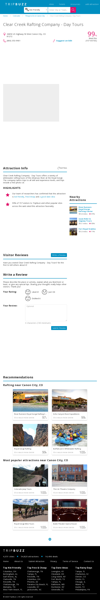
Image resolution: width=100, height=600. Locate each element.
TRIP (16, 4)
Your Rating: (10, 291)
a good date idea (47, 196)
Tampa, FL (32, 574)
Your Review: (10, 305)
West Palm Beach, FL (13, 589)
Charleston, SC (82, 574)
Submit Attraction (37, 561)
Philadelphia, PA (82, 589)
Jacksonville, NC (34, 589)
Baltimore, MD (58, 584)
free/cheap (30, 196)
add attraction (92, 4)
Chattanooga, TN (11, 584)
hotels (62, 4)
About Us (18, 561)
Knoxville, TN (9, 582)
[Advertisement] (50, 63)
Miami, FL (79, 584)
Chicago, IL (80, 582)
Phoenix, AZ (32, 582)
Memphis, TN (9, 587)
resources (75, 4)
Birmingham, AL (10, 574)
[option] (31, 103)
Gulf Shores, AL (10, 576)
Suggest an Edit (64, 40)
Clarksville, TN (9, 579)
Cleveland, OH (57, 574)
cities (51, 4)
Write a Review (59, 255)
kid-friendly (19, 196)
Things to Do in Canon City (35, 16)
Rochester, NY (57, 587)
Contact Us (89, 561)
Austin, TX (80, 587)
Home (5, 16)
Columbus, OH (9, 571)
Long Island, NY (58, 576)
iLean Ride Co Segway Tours (85, 220)
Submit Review (59, 328)
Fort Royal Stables (87, 229)
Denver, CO (80, 576)
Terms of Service (70, 561)
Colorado (16, 16)
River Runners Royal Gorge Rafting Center (86, 209)
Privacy (53, 561)
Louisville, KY (33, 587)
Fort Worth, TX (58, 579)
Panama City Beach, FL (37, 584)
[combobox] (36, 10)
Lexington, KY (57, 571)
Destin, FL (80, 579)
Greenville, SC (57, 589)
